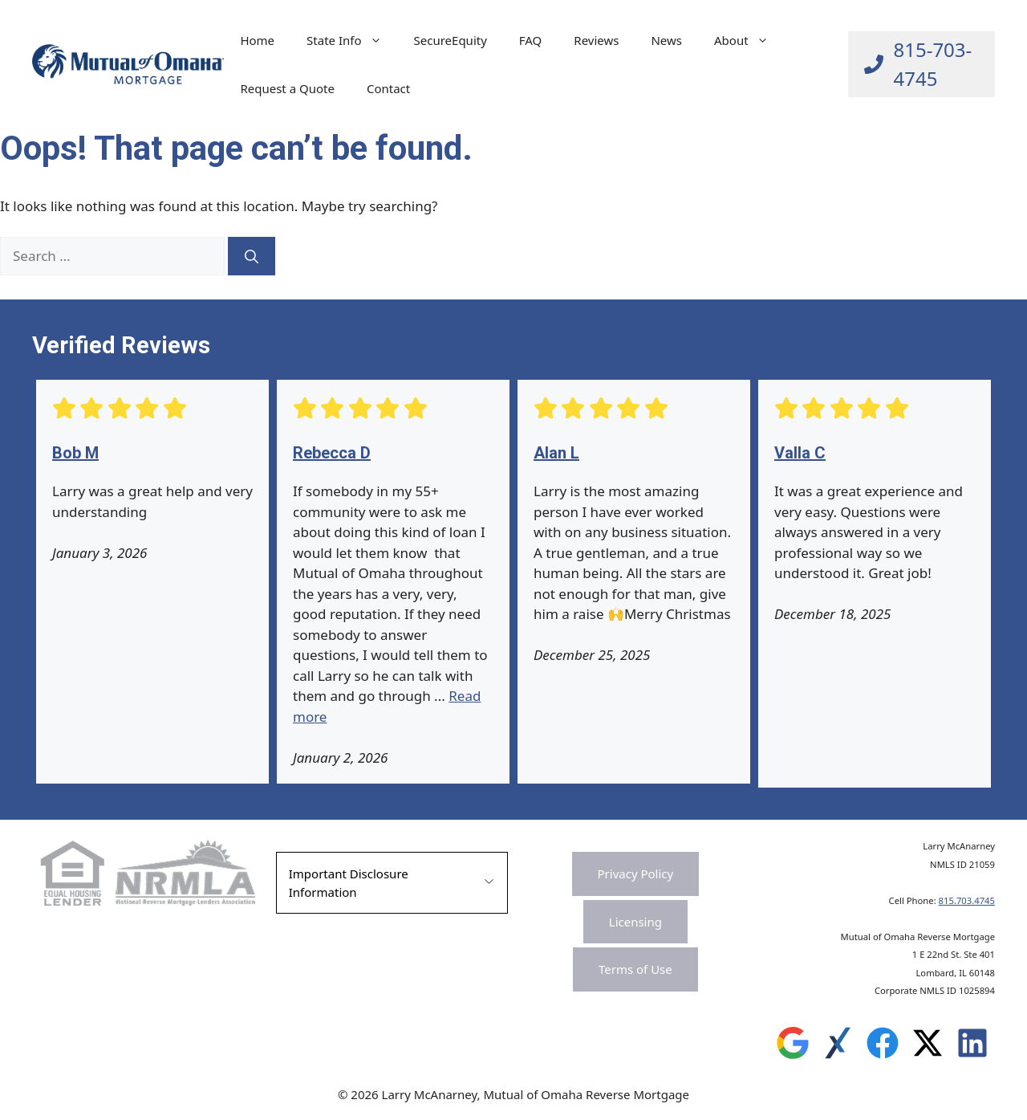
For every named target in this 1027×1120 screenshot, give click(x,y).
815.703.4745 (967, 900)
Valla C (800, 452)
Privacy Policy (636, 873)
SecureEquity (450, 40)
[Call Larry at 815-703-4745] (921, 64)
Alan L (556, 452)
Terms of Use (635, 969)
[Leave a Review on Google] (792, 1046)
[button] (392, 883)
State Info (351, 40)
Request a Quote (287, 88)
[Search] (251, 256)
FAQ (530, 40)
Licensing (635, 922)
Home (257, 40)
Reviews (596, 40)
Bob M (75, 452)
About (749, 40)
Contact (388, 88)
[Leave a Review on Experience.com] (837, 1046)
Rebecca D (332, 452)
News (666, 40)
